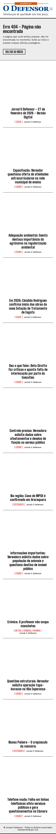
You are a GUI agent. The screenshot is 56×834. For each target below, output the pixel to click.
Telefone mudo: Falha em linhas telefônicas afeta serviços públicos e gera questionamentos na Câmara (28, 805)
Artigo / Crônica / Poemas (27, 630)
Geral (19, 122)
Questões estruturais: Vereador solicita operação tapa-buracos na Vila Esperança (28, 685)
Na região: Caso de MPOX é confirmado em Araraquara (28, 498)
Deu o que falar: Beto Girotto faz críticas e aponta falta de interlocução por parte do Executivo (28, 371)
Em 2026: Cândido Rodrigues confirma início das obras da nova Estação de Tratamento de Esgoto (28, 306)
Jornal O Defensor (32, 122)
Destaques (19, 504)
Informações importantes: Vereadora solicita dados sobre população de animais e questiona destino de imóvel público (28, 561)
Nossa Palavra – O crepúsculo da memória (28, 744)
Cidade (19, 187)
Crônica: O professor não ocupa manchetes (28, 624)
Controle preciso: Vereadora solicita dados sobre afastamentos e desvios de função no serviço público (28, 436)
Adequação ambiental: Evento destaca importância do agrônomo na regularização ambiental (28, 241)
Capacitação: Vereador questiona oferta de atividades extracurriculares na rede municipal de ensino (28, 176)
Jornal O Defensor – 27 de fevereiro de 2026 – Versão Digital (28, 113)
